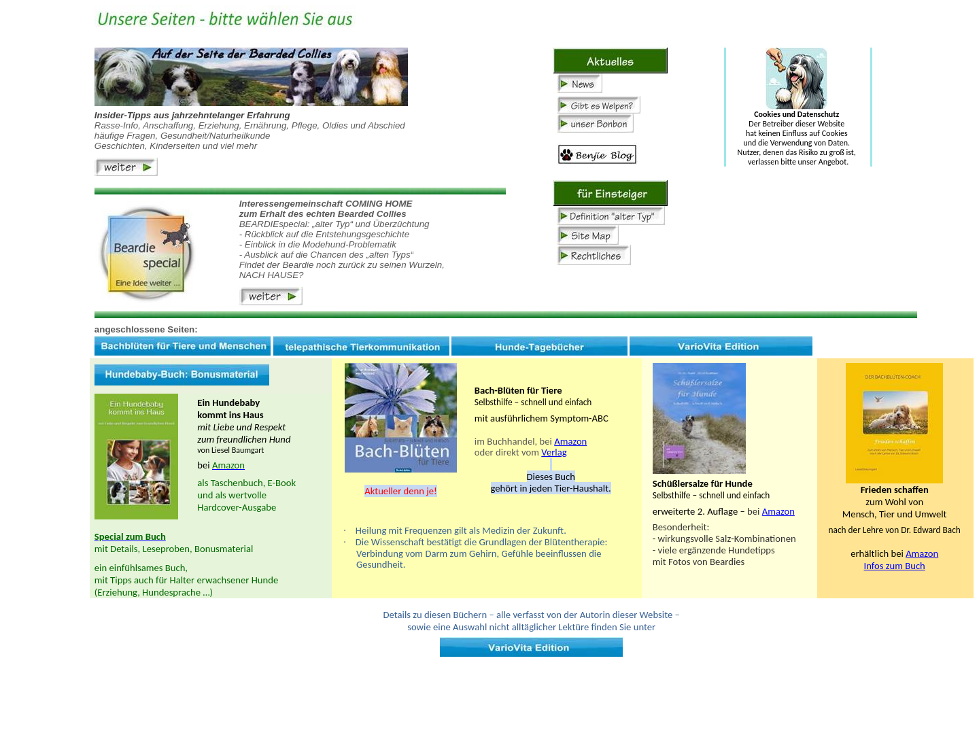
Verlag (553, 452)
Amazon (570, 441)
